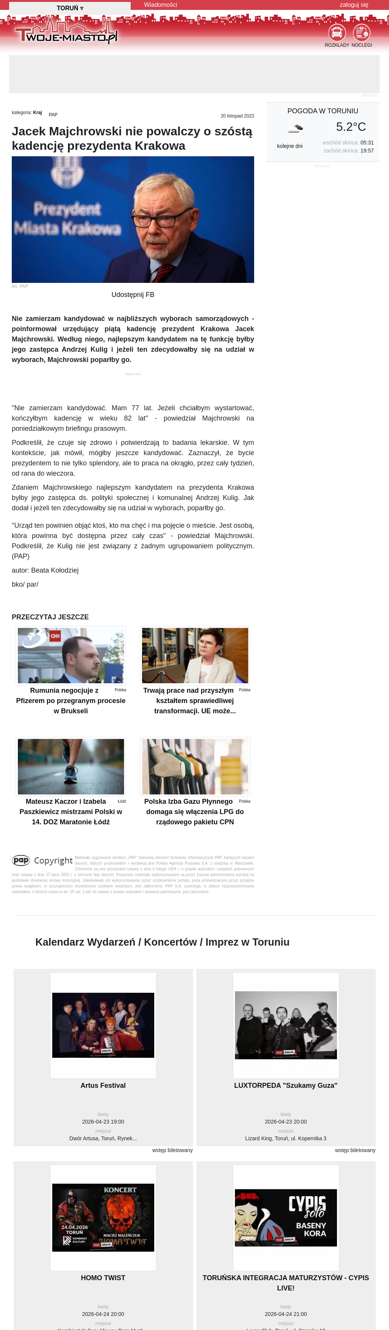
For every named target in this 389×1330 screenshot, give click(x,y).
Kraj (37, 112)
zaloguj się (354, 5)
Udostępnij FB (132, 294)
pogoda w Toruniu (323, 111)
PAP (53, 114)
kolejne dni (290, 146)
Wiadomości (160, 5)
